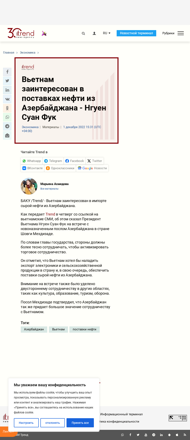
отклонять (52, 422)
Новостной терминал (136, 33)
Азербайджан (34, 329)
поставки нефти (84, 329)
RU (105, 33)
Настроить (26, 422)
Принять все (80, 422)
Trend (50, 214)
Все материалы (49, 188)
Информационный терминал (121, 414)
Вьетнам (58, 329)
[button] (7, 72)
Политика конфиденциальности (115, 421)
